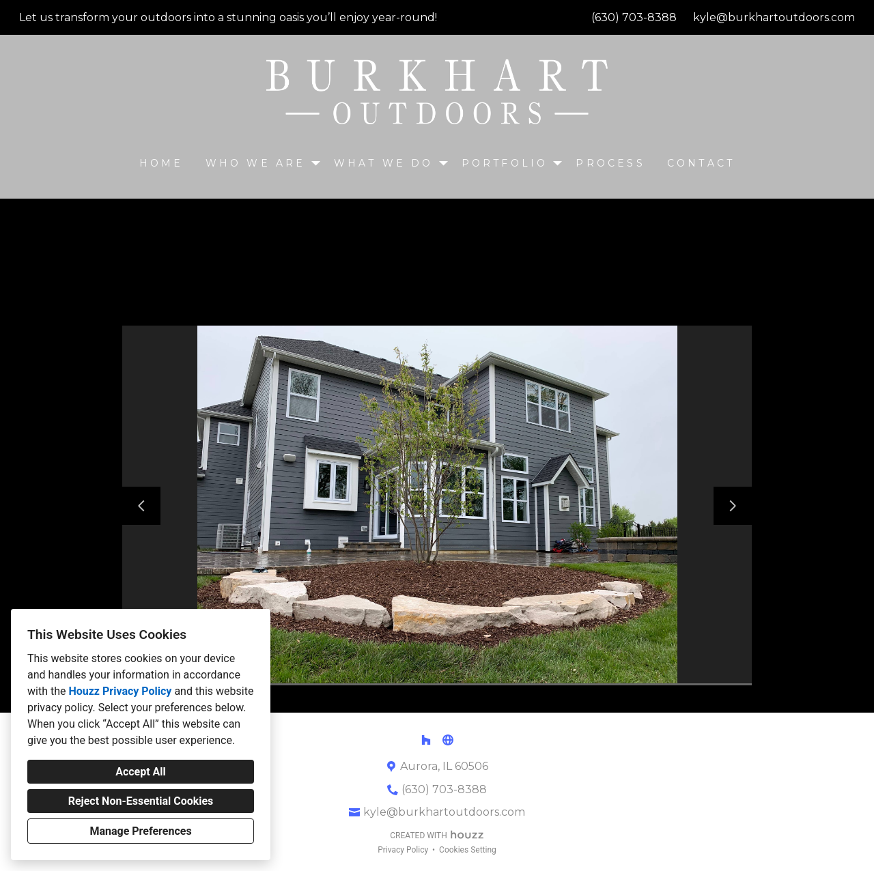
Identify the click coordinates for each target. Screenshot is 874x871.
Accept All (140, 771)
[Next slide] (733, 506)
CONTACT (701, 163)
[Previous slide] (141, 506)
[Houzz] (426, 740)
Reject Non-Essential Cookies (141, 801)
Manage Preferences (140, 831)
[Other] (448, 740)
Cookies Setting (467, 850)
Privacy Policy (403, 850)
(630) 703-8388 (634, 17)
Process (610, 163)
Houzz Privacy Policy (119, 691)
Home (161, 163)
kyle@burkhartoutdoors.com (774, 17)
